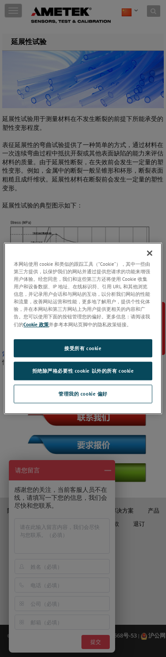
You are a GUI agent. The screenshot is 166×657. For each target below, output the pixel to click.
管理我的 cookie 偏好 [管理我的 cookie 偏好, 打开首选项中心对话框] (83, 394)
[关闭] (149, 253)
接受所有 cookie (82, 348)
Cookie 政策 (36, 324)
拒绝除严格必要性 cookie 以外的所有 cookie (83, 371)
